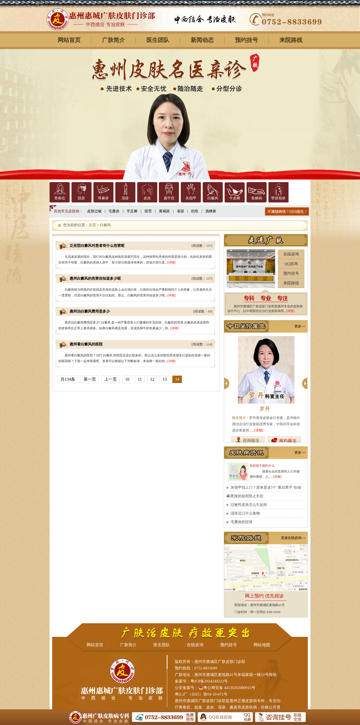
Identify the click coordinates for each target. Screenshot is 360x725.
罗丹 (265, 409)
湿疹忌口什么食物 (245, 513)
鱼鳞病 (256, 198)
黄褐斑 (164, 211)
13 (165, 379)
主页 (92, 225)
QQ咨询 (291, 264)
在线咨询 (291, 254)
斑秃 (148, 211)
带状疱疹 (278, 198)
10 (127, 379)
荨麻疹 (103, 198)
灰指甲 (190, 198)
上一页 (110, 379)
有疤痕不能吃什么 (262, 466)
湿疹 (125, 198)
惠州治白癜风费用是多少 (90, 311)
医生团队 (157, 40)
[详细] (171, 262)
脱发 (81, 198)
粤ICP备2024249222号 (209, 681)
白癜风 (212, 198)
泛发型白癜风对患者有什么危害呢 (97, 246)
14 (177, 379)
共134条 (68, 379)
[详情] (290, 311)
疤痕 (194, 211)
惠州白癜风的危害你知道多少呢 (95, 278)
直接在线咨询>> (293, 538)
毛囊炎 (114, 211)
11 (140, 379)
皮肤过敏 (94, 211)
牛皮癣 (234, 198)
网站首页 (69, 40)
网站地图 (262, 645)
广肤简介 (113, 40)
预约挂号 (246, 40)
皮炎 (147, 198)
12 (152, 379)
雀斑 (180, 211)
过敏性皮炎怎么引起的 (249, 505)
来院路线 (290, 40)
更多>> (300, 326)
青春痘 (59, 198)
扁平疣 (169, 198)
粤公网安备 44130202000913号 (229, 688)
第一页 (89, 379)
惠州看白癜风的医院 (86, 344)
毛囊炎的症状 (242, 522)
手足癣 (132, 211)
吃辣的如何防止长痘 (247, 496)
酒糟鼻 (210, 211)
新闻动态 (202, 40)
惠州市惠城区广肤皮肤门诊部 (200, 701)
